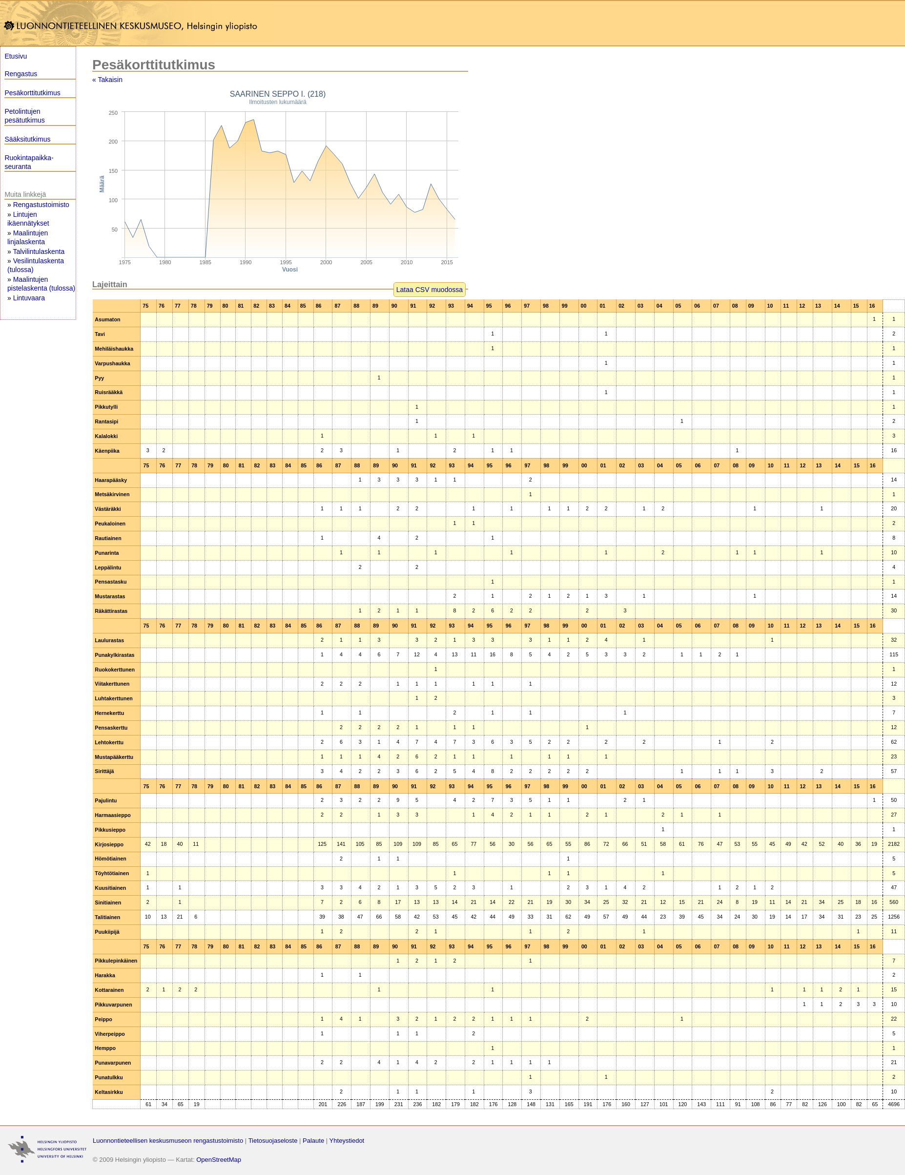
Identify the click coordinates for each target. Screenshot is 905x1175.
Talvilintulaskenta (38, 251)
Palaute (313, 1140)
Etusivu (15, 56)
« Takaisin (107, 80)
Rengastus (20, 74)
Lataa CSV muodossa (429, 290)
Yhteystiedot (347, 1140)
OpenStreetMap (218, 1159)
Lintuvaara (29, 298)
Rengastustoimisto (41, 205)
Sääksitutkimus (27, 139)
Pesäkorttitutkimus (32, 93)
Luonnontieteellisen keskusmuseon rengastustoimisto (168, 1140)
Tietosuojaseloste (273, 1140)
